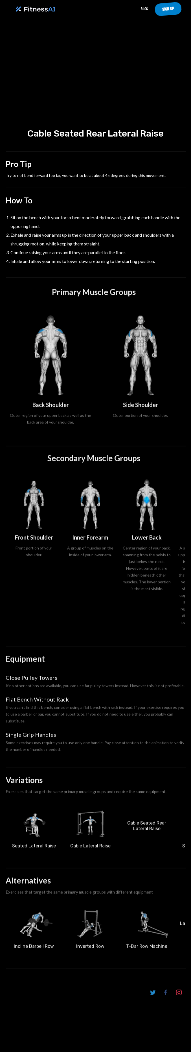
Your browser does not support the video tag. (95, 77)
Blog (144, 8)
